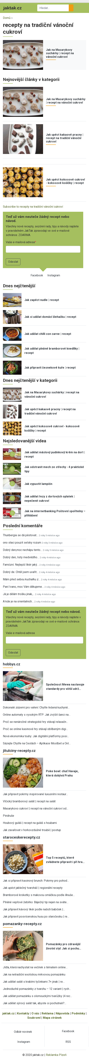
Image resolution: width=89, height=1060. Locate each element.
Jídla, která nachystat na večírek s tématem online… (35, 967)
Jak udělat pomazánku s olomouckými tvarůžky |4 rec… (37, 996)
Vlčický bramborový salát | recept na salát (29, 801)
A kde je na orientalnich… (18, 601)
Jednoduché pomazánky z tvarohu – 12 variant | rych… (37, 989)
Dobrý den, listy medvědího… (21, 557)
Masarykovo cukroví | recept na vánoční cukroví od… (35, 808)
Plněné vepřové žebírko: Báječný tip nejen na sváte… (35, 902)
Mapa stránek (52, 1017)
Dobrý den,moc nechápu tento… (22, 550)
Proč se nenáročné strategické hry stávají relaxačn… (35, 722)
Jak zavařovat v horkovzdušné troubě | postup (32, 830)
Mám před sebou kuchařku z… (21, 579)
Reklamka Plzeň (56, 1055)
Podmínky (78, 1013)
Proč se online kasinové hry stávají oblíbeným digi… (35, 729)
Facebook (37, 275)
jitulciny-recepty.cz (19, 750)
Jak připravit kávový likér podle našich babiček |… (34, 909)
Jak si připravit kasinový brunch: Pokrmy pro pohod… (36, 880)
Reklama (47, 1013)
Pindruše (8, 815)
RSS (68, 1041)
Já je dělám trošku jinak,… (18, 594)
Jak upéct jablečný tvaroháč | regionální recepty (33, 888)
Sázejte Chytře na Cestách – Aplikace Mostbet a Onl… (37, 743)
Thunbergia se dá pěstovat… (20, 535)
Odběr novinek (23, 1031)
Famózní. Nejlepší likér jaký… (21, 564)
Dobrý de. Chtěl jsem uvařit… (20, 572)
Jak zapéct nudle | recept (41, 300)
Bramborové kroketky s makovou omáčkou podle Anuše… (39, 895)
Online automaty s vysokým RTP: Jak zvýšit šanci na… (36, 714)
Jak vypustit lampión (38, 484)
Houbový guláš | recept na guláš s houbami (30, 823)
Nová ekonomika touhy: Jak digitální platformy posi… (36, 736)
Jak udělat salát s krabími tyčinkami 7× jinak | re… (34, 981)
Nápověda (62, 1013)
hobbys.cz (11, 664)
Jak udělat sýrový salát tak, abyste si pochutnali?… (34, 1003)
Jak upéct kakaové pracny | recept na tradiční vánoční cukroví (64, 138)
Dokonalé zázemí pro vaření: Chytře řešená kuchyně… (36, 707)
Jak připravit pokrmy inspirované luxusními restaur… (35, 794)
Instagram (53, 275)
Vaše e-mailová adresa (20, 242)
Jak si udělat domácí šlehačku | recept (50, 317)
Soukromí (34, 1017)
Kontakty (23, 1013)
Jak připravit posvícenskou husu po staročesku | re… (36, 916)
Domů (6, 18)
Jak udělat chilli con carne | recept (47, 334)
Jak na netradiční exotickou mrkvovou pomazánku (34, 974)
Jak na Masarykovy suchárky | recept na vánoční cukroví (60, 53)
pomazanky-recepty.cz (22, 924)
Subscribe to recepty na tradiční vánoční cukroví (33, 206)
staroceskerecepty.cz (21, 837)
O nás (35, 1013)
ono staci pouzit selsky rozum (22, 542)
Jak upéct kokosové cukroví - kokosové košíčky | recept (65, 181)
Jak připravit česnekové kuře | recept (50, 367)
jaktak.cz (8, 1013)
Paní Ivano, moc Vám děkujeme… (23, 586)
